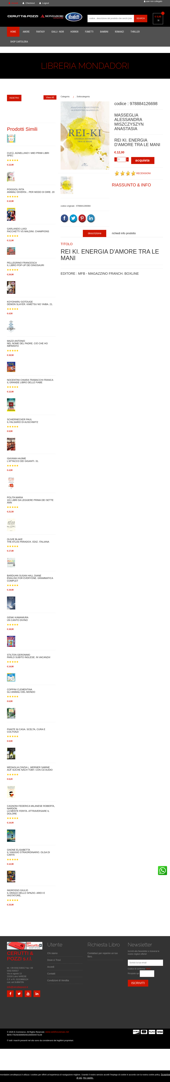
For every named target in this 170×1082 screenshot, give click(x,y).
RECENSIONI (132, 173)
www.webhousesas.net (57, 1032)
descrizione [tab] (94, 233)
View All (50, 97)
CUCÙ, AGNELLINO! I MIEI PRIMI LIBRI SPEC (28, 154)
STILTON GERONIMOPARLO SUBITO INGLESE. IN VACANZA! (28, 656)
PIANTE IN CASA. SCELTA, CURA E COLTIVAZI (26, 730)
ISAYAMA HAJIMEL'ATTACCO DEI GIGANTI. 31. (23, 459)
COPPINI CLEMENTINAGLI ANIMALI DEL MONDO (21, 690)
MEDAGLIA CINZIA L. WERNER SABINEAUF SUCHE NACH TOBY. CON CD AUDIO (30, 768)
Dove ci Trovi (54, 960)
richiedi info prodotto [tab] (124, 233)
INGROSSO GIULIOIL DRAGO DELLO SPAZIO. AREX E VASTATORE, (26, 893)
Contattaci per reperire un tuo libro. (102, 955)
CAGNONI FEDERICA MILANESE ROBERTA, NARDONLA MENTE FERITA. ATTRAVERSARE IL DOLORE (31, 810)
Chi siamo (52, 953)
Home (13, 31)
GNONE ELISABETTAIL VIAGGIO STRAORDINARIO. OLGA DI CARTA (28, 852)
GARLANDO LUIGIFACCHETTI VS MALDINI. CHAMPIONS (28, 230)
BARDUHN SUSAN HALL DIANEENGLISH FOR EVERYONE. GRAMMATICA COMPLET (30, 578)
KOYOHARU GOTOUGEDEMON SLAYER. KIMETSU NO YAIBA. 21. (30, 303)
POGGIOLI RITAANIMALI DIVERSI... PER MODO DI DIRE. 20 (30, 190)
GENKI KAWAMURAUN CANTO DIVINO (17, 618)
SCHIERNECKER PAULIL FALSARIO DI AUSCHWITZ (22, 420)
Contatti (51, 973)
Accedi (50, 966)
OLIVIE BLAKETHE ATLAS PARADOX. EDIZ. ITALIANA (28, 540)
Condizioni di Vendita (58, 980)
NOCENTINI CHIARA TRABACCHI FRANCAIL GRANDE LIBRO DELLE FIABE (30, 381)
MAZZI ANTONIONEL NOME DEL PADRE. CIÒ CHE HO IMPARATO (27, 343)
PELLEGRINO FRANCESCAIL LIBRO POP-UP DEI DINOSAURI (25, 264)
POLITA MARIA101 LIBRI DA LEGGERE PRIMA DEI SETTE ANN (30, 500)
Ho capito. (88, 1078)
